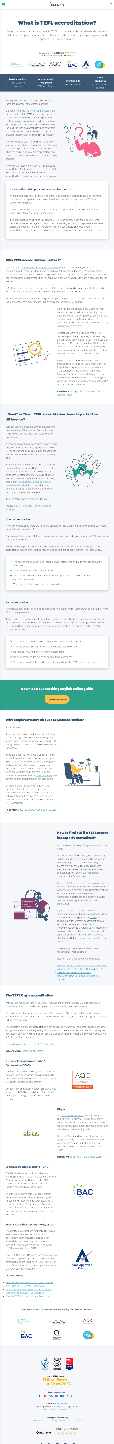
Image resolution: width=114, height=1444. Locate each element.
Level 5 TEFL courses (73, 1115)
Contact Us (78, 1421)
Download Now (57, 699)
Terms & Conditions (39, 1421)
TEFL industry (51, 1030)
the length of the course (38, 111)
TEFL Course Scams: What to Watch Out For (29, 1289)
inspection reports (20, 1211)
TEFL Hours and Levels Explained (74, 972)
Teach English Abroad (32, 1051)
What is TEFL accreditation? (59, 12)
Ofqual (93, 917)
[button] (3, 4)
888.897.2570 (61, 1403)
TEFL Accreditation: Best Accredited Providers (29, 1282)
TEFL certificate (44, 775)
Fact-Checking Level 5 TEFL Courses (25, 1293)
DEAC (92, 928)
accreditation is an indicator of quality (41, 267)
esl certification (37, 12)
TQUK (60, 1139)
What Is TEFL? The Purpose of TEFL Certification (82, 965)
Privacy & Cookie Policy (61, 1421)
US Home (10, 12)
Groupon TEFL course (22, 291)
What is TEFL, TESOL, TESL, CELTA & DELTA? (80, 969)
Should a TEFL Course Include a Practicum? (28, 1296)
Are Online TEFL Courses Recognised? (25, 1286)
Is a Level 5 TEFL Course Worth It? (87, 1157)
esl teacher (21, 12)
